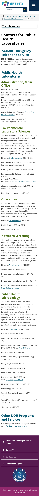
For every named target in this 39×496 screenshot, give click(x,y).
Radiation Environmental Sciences (24, 181)
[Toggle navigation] (34, 5)
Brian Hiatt (13, 329)
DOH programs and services (17, 426)
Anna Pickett (14, 265)
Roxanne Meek (15, 221)
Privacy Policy (6, 490)
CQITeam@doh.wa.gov (14, 380)
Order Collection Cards (10, 288)
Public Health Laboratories (13, 19)
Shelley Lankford (15, 158)
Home (7, 16)
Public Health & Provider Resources (24, 16)
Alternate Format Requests (21, 490)
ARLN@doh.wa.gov (26, 348)
